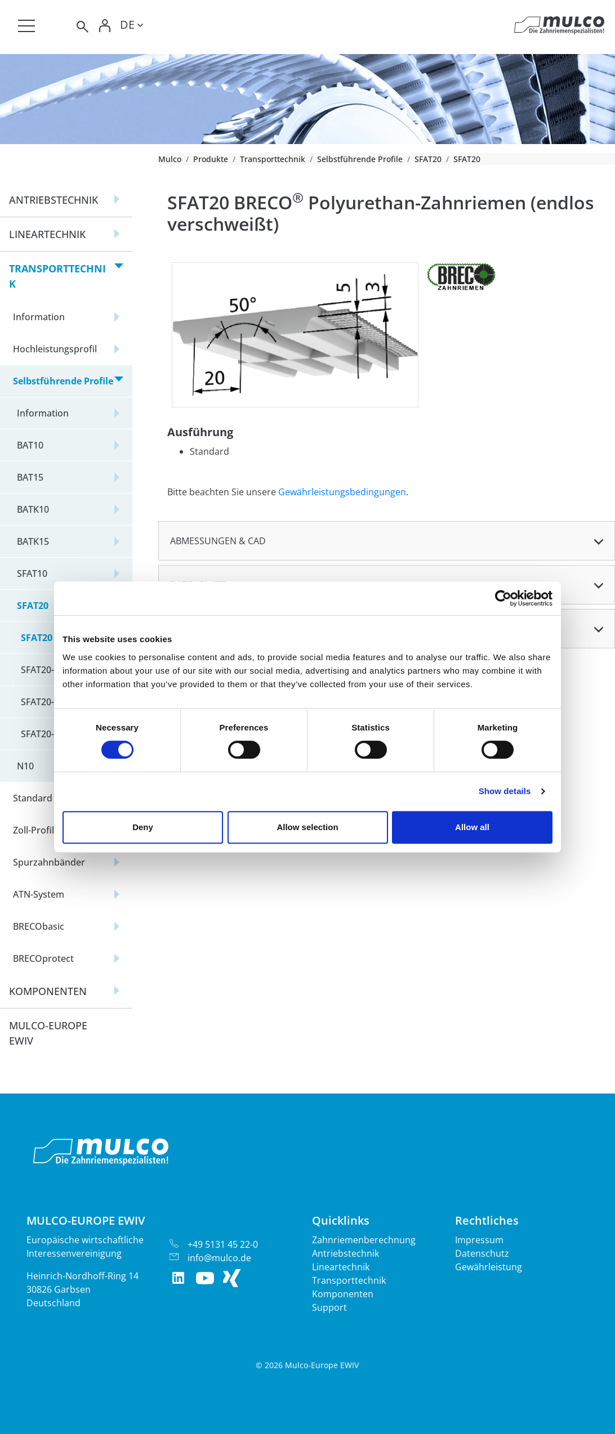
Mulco (169, 159)
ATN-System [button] (38, 894)
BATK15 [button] (33, 541)
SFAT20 (428, 159)
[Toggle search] (81, 26)
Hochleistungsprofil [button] (55, 349)
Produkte (210, 159)
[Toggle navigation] (26, 26)
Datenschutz (482, 1253)
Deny (142, 827)
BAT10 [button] (30, 445)
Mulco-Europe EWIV (48, 1033)
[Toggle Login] (105, 26)
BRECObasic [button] (38, 926)
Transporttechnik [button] (57, 276)
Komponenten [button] (48, 991)
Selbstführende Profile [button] (63, 381)
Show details (505, 791)
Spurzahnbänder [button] (49, 862)
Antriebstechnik (345, 1253)
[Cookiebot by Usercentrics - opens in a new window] (503, 598)
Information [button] (39, 317)
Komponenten (342, 1294)
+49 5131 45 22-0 (223, 1244)
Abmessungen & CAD (218, 541)
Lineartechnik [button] (47, 234)
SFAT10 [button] (32, 573)
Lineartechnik (340, 1267)
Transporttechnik (272, 159)
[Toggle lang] (131, 26)
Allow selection (307, 827)
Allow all (472, 827)
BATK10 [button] (33, 509)
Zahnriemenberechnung (364, 1240)
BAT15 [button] (30, 477)
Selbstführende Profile (360, 159)
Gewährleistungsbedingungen (342, 492)
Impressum (479, 1240)
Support (329, 1307)
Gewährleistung (488, 1267)
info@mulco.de (219, 1258)
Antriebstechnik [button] (53, 200)
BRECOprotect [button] (43, 958)
